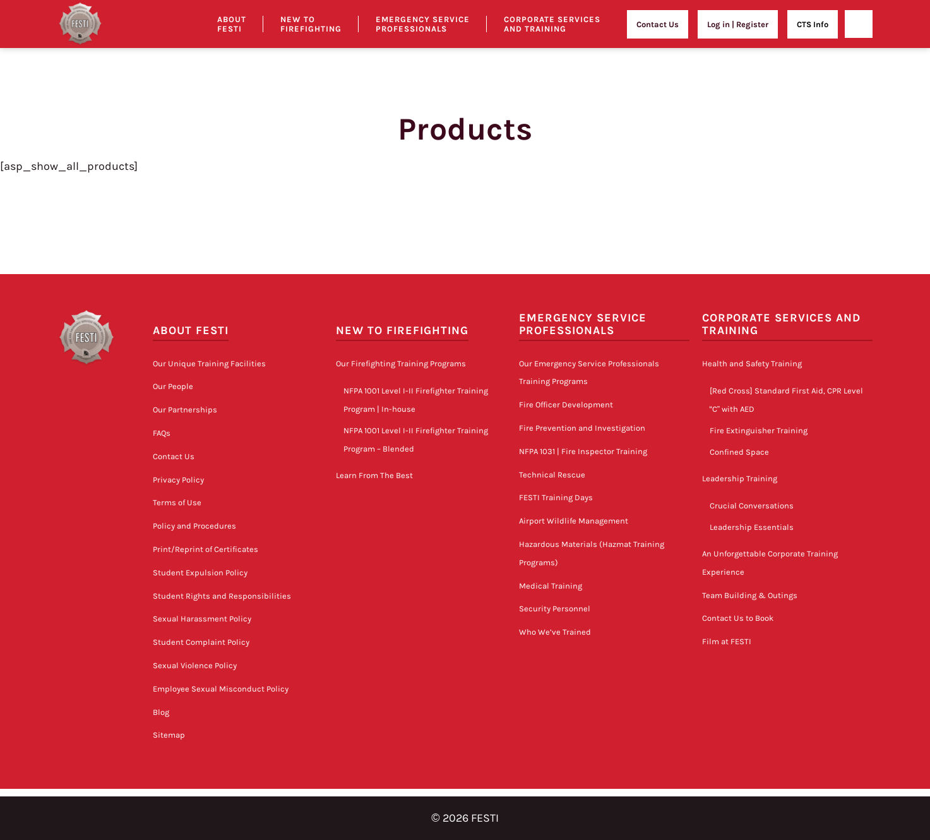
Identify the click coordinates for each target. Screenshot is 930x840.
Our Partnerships (185, 409)
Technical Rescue (552, 474)
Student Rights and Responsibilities (222, 596)
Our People (173, 386)
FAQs (161, 433)
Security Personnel (554, 608)
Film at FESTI (726, 641)
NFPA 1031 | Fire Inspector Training (583, 451)
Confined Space (739, 452)
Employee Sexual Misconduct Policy (221, 688)
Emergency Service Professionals (423, 24)
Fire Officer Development (566, 404)
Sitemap (169, 735)
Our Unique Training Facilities (209, 363)
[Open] (859, 24)
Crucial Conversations (752, 505)
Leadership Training (739, 478)
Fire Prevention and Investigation (582, 428)
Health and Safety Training (752, 363)
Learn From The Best (374, 475)
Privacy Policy (178, 479)
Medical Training (550, 586)
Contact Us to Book (737, 618)
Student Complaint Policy (201, 642)
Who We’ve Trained (555, 632)
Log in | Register (737, 24)
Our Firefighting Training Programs (401, 363)
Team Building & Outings (749, 595)
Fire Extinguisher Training (759, 430)
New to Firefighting (311, 24)
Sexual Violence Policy (195, 665)
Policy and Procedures (194, 526)
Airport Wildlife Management (573, 520)
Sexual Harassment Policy (202, 618)
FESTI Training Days (556, 497)
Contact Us (657, 24)
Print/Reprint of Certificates (205, 549)
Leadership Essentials (752, 527)
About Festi (231, 24)
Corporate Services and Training (552, 24)
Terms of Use (177, 502)
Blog (161, 712)
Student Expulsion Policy (200, 572)
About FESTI (191, 330)
